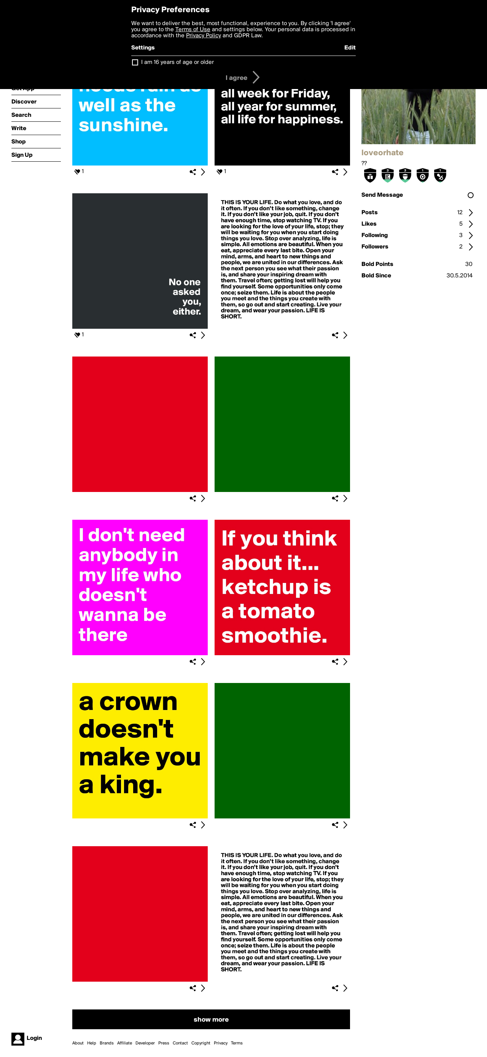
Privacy (221, 1043)
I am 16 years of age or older (177, 62)
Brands (107, 1043)
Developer (145, 1043)
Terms (237, 1043)
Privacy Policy (203, 36)
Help (91, 1043)
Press (163, 1043)
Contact (180, 1043)
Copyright (200, 1043)
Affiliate (124, 1043)
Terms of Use (192, 30)
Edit (350, 48)
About (78, 1043)
